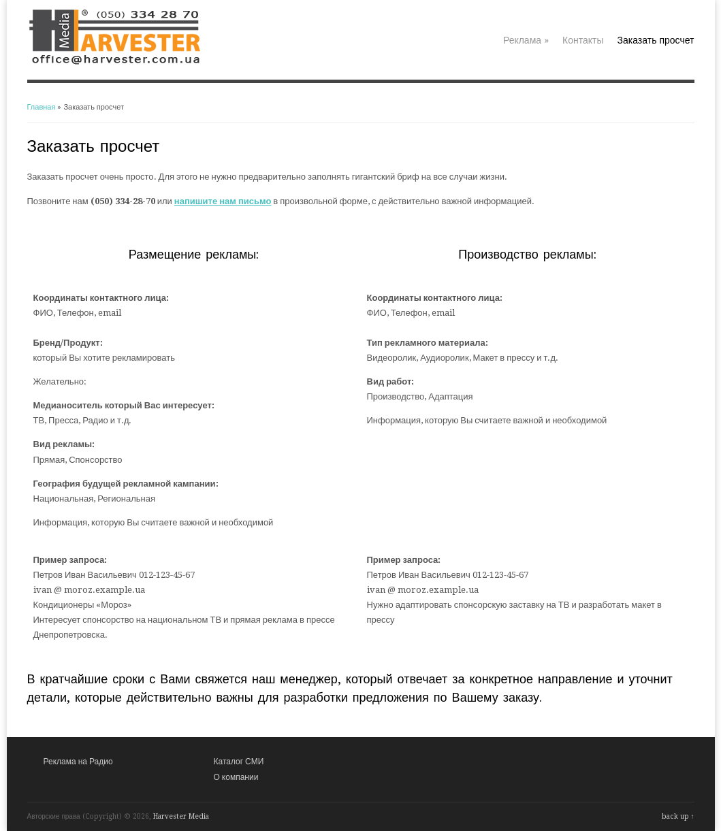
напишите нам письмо (223, 201)
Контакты (582, 40)
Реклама (526, 40)
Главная (41, 107)
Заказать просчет (656, 40)
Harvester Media (181, 816)
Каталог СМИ (239, 761)
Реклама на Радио (78, 761)
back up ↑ (678, 816)
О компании (236, 777)
